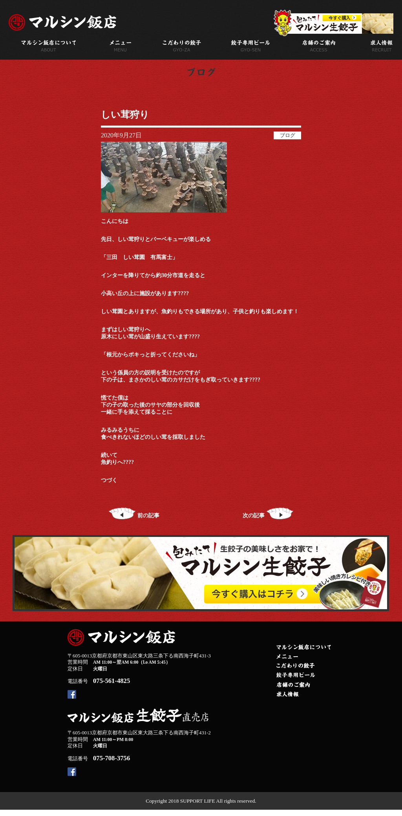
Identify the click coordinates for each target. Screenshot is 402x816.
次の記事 (268, 515)
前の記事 (134, 515)
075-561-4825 (111, 681)
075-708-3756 (111, 758)
